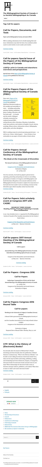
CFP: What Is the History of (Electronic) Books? (17, 345)
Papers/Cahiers (24, 52)
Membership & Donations (12, 414)
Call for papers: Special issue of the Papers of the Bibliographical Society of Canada (20, 61)
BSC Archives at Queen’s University (14, 428)
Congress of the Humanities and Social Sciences (21, 167)
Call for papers (17, 52)
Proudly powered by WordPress (11, 464)
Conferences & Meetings (11, 420)
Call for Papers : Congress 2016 (19, 272)
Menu (5, 18)
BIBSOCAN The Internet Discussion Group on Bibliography (21, 426)
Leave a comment (33, 83)
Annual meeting (19, 192)
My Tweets (6, 448)
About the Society (8, 455)
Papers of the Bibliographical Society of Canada (10, 100)
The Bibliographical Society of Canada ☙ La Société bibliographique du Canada (20, 14)
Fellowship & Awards (10, 422)
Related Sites (8, 424)
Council (7, 416)
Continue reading (8, 48)
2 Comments (32, 52)
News (11, 52)
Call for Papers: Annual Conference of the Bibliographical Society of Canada (20, 152)
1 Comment (34, 192)
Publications (8, 418)
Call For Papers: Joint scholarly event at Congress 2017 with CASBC (19, 201)
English (7, 390)
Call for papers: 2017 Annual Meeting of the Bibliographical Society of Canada (18, 240)
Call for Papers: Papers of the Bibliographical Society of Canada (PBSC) (20, 91)
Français (7, 392)
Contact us (6, 458)
